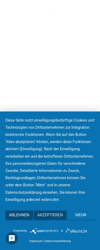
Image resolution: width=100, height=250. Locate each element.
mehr (81, 215)
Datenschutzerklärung (58, 241)
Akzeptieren (50, 215)
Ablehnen (19, 215)
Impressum (36, 241)
